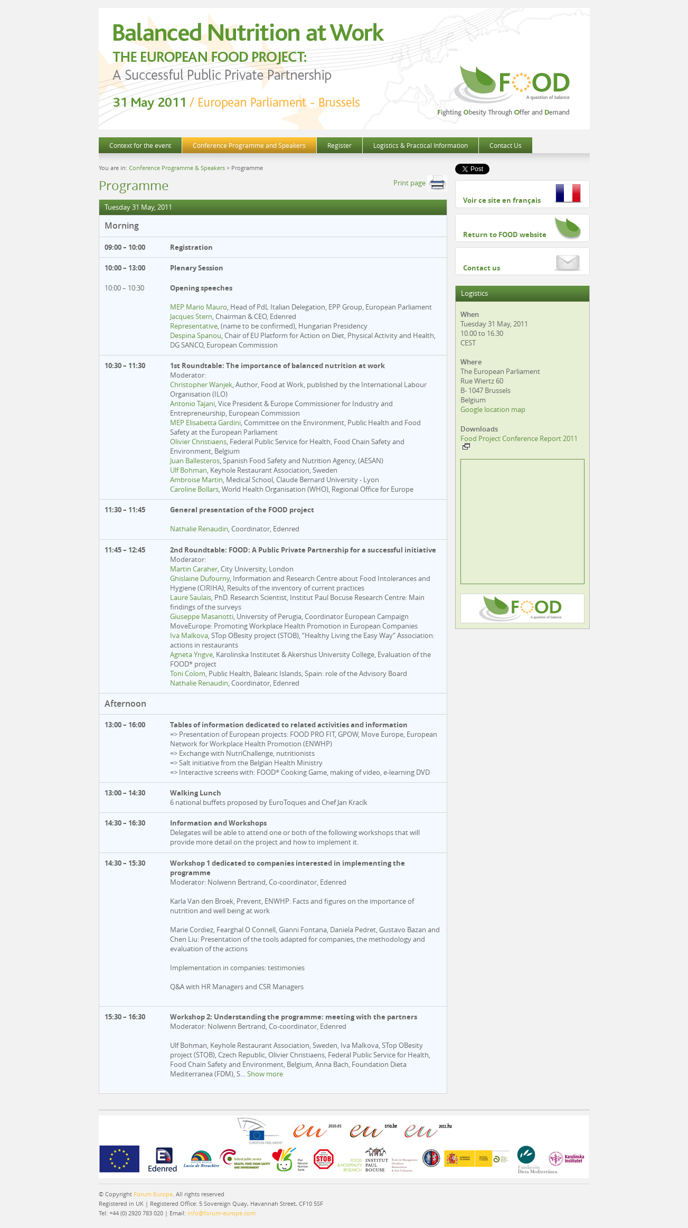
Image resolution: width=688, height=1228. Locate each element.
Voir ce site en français (502, 200)
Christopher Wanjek (201, 384)
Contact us (481, 268)
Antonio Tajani (192, 403)
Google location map (492, 409)
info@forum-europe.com (221, 1213)
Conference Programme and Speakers (249, 145)
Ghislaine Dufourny (200, 578)
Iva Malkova (189, 635)
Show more (265, 1074)
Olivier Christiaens (198, 441)
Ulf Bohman (188, 470)
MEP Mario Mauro (198, 307)
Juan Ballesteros (195, 460)
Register (339, 145)
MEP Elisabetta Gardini (205, 422)
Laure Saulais (190, 597)
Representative (194, 326)
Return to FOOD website (504, 234)
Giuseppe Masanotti (201, 616)
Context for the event (140, 145)
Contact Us (505, 145)
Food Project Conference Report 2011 (519, 441)
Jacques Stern (191, 316)
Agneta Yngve (191, 654)
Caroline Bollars (194, 489)
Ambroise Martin (196, 479)
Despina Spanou (195, 335)
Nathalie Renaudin (199, 528)
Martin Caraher (194, 569)
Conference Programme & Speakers (177, 168)
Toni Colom (187, 673)
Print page (420, 183)
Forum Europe (153, 1194)
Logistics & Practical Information (420, 145)
